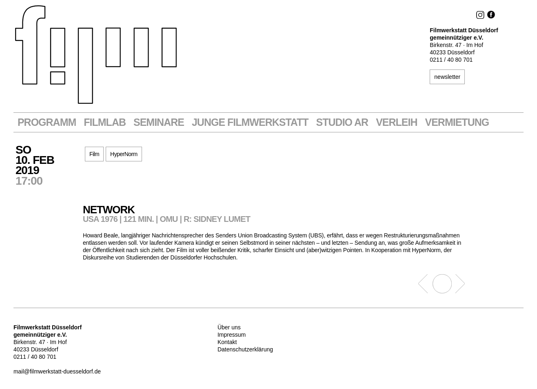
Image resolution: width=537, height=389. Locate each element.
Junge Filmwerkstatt (250, 122)
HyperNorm (124, 154)
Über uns (229, 327)
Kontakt (227, 342)
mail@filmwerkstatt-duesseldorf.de (57, 371)
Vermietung (457, 122)
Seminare (158, 122)
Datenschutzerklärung (245, 349)
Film (94, 154)
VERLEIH (396, 122)
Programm (47, 122)
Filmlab (105, 122)
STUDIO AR (342, 122)
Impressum (231, 334)
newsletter (447, 77)
